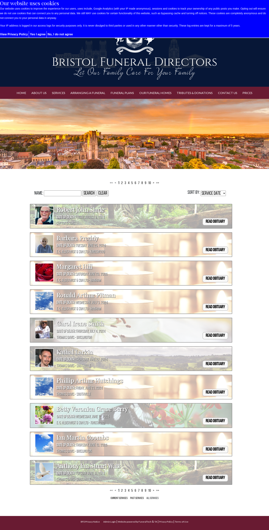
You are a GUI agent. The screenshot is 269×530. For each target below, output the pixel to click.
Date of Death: (65, 217)
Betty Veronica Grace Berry (92, 409)
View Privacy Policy (14, 34)
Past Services (137, 498)
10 (149, 183)
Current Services (119, 498)
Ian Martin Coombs (82, 437)
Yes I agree (38, 34)
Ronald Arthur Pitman (85, 295)
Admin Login (109, 521)
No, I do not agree (60, 34)
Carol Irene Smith (80, 323)
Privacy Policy (166, 521)
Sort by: (194, 192)
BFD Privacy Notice (90, 521)
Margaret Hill (74, 266)
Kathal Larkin (74, 352)
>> (157, 183)
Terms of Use (181, 521)
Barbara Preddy (77, 238)
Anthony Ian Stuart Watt (88, 466)
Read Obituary (215, 222)
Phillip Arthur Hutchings (89, 380)
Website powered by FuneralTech (134, 521)
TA (155, 521)
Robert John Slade (80, 210)
